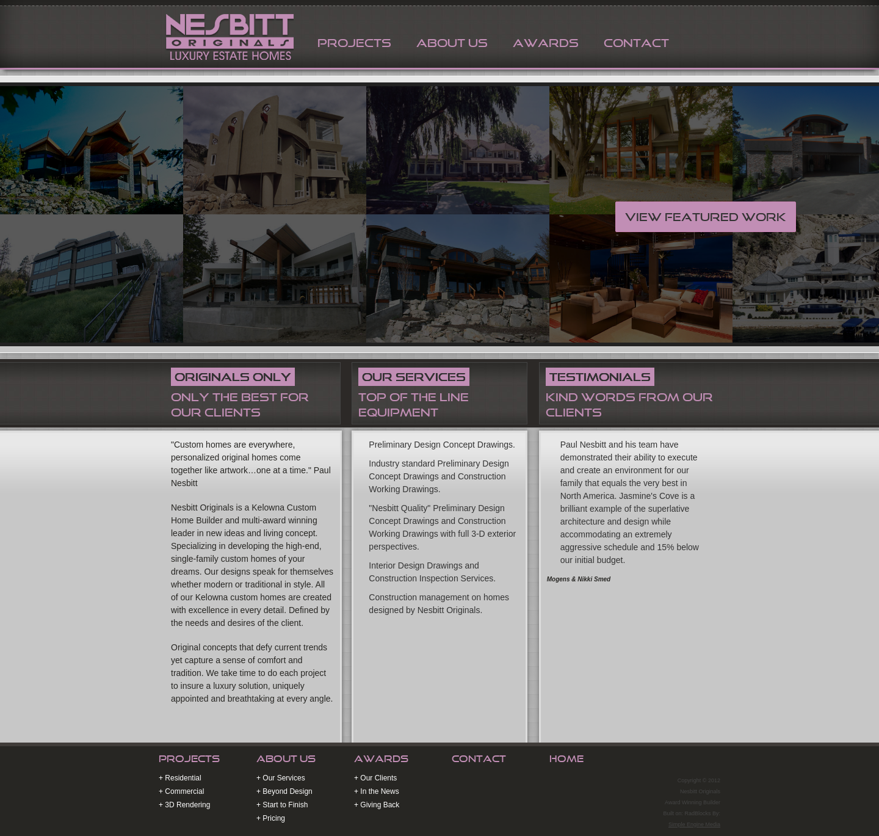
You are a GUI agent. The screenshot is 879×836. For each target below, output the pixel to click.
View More (604, 726)
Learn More (417, 726)
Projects (189, 758)
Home (566, 758)
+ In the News (376, 791)
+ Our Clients (375, 778)
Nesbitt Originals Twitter (677, 760)
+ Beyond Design (284, 791)
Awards (381, 758)
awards (546, 42)
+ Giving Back (376, 805)
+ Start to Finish (282, 805)
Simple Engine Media (694, 824)
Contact (479, 758)
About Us (452, 42)
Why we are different (228, 726)
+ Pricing (270, 818)
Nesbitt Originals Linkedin (715, 760)
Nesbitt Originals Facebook (696, 760)
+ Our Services (280, 778)
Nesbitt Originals (228, 35)
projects (354, 42)
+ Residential (180, 778)
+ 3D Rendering (184, 805)
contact (636, 42)
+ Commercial (181, 791)
